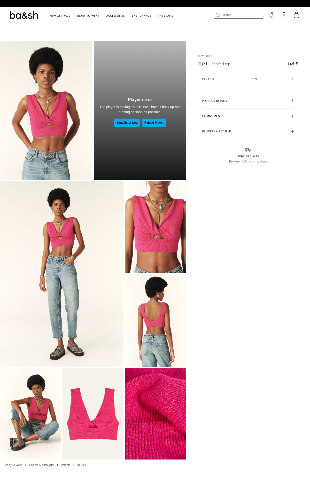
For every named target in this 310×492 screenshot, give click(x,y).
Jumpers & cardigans (41, 464)
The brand (165, 16)
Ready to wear (13, 464)
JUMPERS (65, 464)
